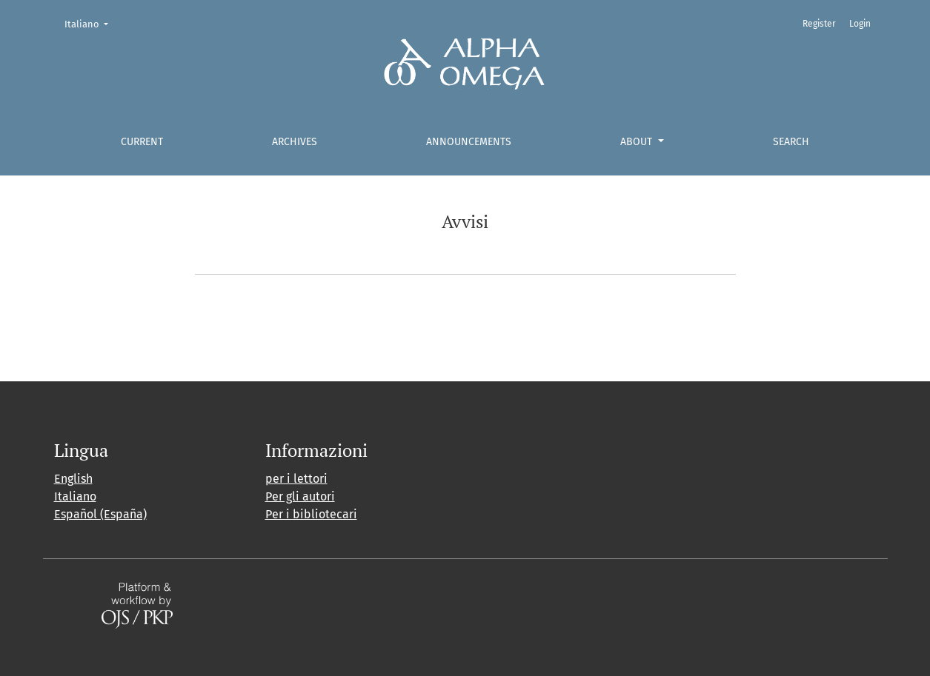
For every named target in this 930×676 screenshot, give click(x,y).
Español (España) (100, 514)
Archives (294, 141)
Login (860, 24)
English (73, 479)
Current (142, 141)
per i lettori (296, 479)
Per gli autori (300, 496)
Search (791, 141)
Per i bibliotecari (311, 514)
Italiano (91, 23)
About (637, 141)
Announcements (468, 141)
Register (819, 24)
